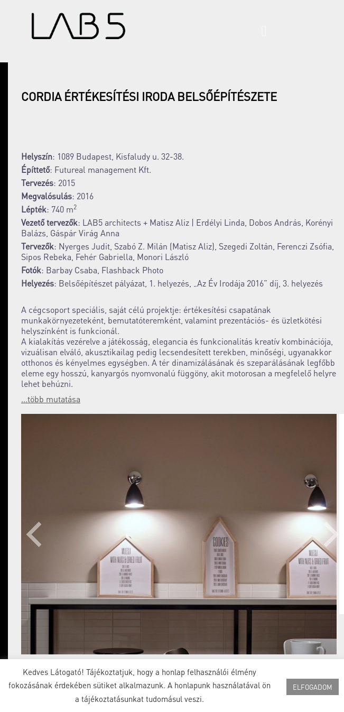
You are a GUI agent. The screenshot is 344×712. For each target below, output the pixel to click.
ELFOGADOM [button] (312, 686)
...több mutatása (50, 398)
